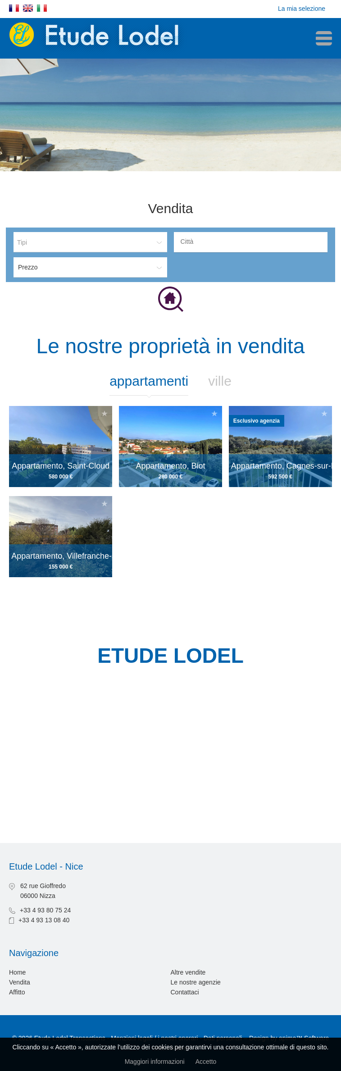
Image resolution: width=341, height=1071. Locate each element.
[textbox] (253, 241)
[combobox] (250, 242)
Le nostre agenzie (196, 982)
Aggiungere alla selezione (104, 413)
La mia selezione (301, 8)
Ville (220, 381)
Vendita (19, 982)
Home (17, 972)
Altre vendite (188, 972)
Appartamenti (148, 381)
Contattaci (185, 992)
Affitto (17, 992)
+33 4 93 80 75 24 (45, 910)
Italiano (42, 8)
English (28, 8)
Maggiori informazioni (155, 1061)
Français (14, 8)
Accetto (206, 1061)
